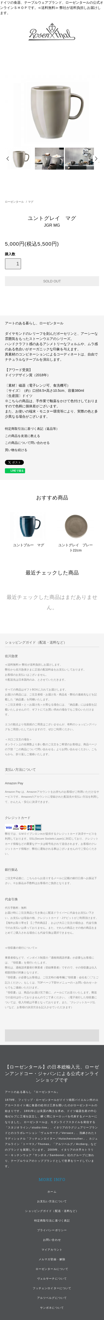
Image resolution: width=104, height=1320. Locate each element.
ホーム (51, 1191)
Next (96, 158)
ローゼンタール (14, 201)
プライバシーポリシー (52, 1230)
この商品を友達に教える (22, 436)
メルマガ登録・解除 (52, 1259)
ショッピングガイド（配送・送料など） (52, 1210)
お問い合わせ (52, 1239)
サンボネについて (52, 1307)
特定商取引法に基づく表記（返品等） (32, 429)
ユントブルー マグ (28, 545)
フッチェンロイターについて (52, 1288)
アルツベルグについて (52, 1297)
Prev (8, 158)
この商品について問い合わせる (27, 443)
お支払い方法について (52, 1201)
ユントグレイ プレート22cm (75, 547)
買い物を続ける (16, 450)
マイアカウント (52, 1249)
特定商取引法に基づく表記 (52, 1220)
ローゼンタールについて (52, 1268)
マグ (30, 201)
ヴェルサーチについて (52, 1278)
